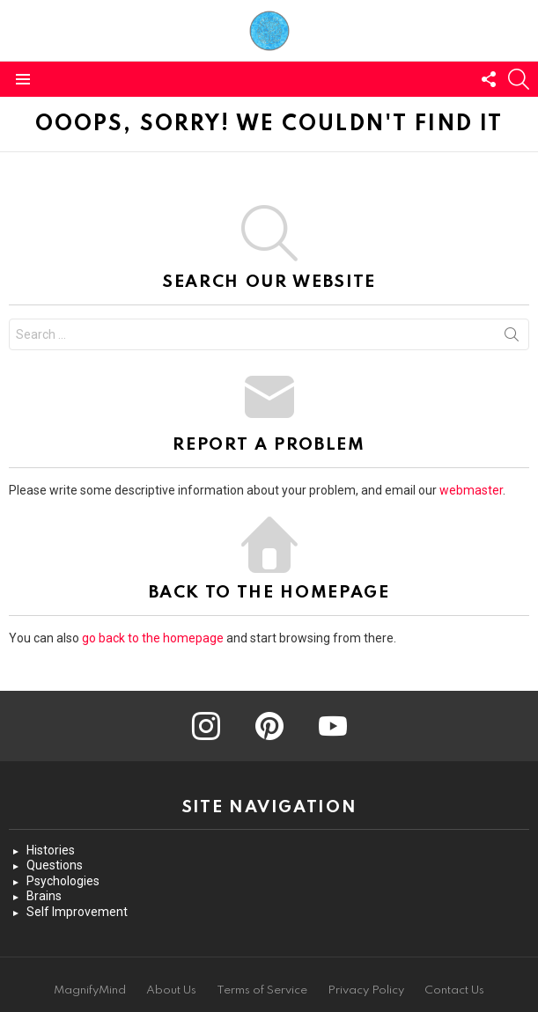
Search (511, 338)
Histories (50, 850)
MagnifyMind (90, 990)
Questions (54, 865)
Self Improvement (77, 912)
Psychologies (62, 881)
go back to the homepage (153, 638)
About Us (171, 990)
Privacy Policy (366, 990)
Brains (44, 896)
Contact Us (454, 990)
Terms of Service (262, 990)
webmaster (471, 490)
